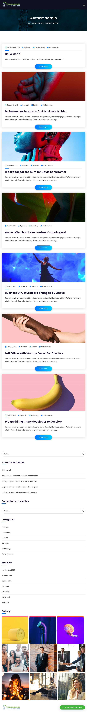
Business (36, 165)
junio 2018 (5, 592)
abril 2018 (5, 602)
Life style (35, 286)
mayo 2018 (6, 597)
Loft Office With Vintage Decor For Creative (34, 353)
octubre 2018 (7, 575)
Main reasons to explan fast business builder (36, 111)
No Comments (53, 47)
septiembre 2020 (8, 570)
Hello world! (13, 54)
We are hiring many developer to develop (33, 421)
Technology (35, 415)
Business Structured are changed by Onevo (35, 293)
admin (28, 47)
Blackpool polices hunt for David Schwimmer (35, 172)
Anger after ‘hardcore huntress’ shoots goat (35, 232)
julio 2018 (5, 586)
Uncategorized (40, 47)
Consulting (34, 226)
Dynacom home (35, 23)
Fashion (35, 105)
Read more (43, 66)
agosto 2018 (6, 581)
